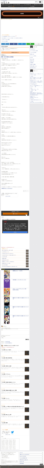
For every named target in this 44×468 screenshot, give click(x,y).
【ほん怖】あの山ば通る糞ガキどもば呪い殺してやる (9, 266)
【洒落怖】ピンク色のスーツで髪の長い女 (8, 261)
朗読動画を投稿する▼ (15, 52)
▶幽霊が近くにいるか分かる (7, 188)
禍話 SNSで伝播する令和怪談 (7, 56)
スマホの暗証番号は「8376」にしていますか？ (9, 36)
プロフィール (7, 434)
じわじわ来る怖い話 (27, 4)
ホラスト (21, 452)
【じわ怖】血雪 (7, 341)
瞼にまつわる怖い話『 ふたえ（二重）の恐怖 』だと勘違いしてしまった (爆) (36, 77)
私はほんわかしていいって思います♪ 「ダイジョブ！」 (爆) (36, 73)
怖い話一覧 (22, 461)
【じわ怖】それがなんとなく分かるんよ (7, 253)
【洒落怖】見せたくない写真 (6, 263)
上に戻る (41, 464)
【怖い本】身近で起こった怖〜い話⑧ (7, 250)
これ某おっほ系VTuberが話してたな (36, 99)
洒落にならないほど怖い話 (24, 454)
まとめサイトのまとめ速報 (5, 39)
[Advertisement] (22, 26)
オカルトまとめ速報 (5, 41)
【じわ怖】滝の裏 (4, 256)
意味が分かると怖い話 (38, 4)
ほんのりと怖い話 (16, 4)
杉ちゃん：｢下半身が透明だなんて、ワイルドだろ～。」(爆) (36, 85)
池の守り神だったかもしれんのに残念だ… (36, 102)
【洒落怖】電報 (4, 258)
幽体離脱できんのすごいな (36, 97)
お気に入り (11, 6)
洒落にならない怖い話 (6, 4)
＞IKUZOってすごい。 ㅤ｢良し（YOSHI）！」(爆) (36, 89)
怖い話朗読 (32, 6)
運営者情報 (22, 463)
